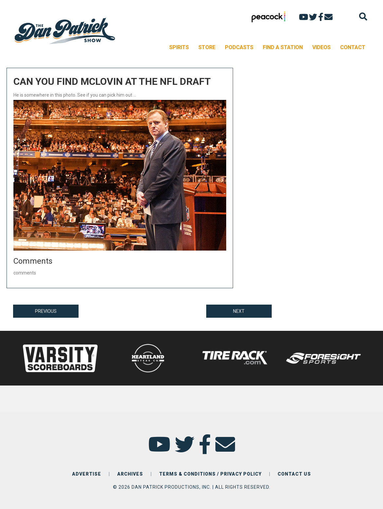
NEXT (239, 311)
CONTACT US (294, 474)
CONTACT (352, 47)
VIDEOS (321, 47)
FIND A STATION (283, 47)
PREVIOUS (46, 311)
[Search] (363, 16)
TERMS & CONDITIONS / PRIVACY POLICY (210, 474)
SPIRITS (179, 47)
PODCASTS (239, 47)
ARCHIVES (130, 474)
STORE (206, 47)
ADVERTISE (86, 474)
